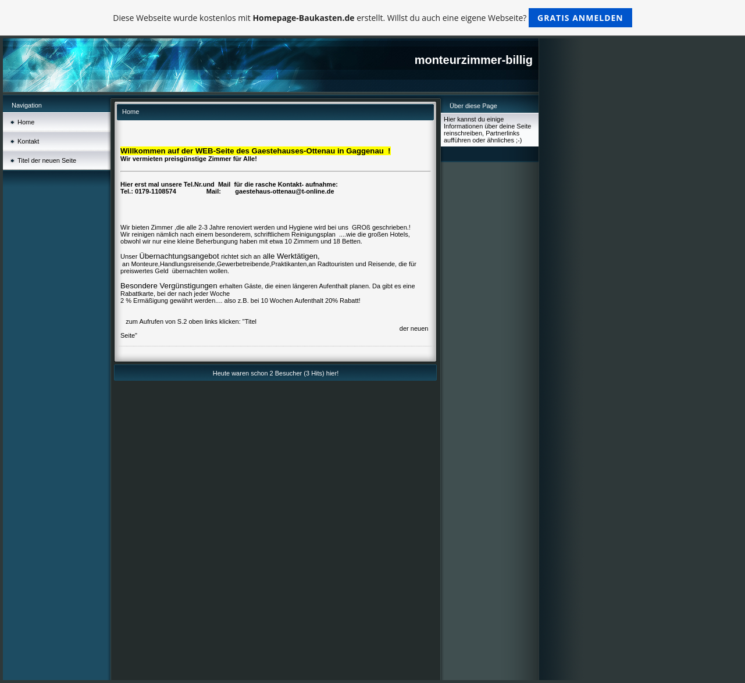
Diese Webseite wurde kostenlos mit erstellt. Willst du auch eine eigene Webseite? (372, 17)
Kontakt (28, 141)
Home (25, 122)
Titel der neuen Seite (46, 160)
